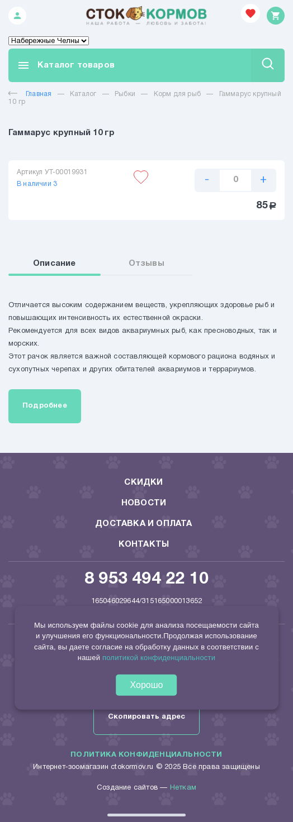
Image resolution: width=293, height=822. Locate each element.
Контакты (144, 544)
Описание (54, 263)
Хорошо (146, 684)
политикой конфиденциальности (158, 657)
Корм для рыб (177, 94)
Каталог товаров (66, 65)
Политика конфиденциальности (146, 755)
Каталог (83, 94)
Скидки (143, 482)
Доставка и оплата (143, 524)
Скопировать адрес (146, 717)
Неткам (183, 788)
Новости (143, 503)
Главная (29, 94)
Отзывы (146, 263)
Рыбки (125, 94)
